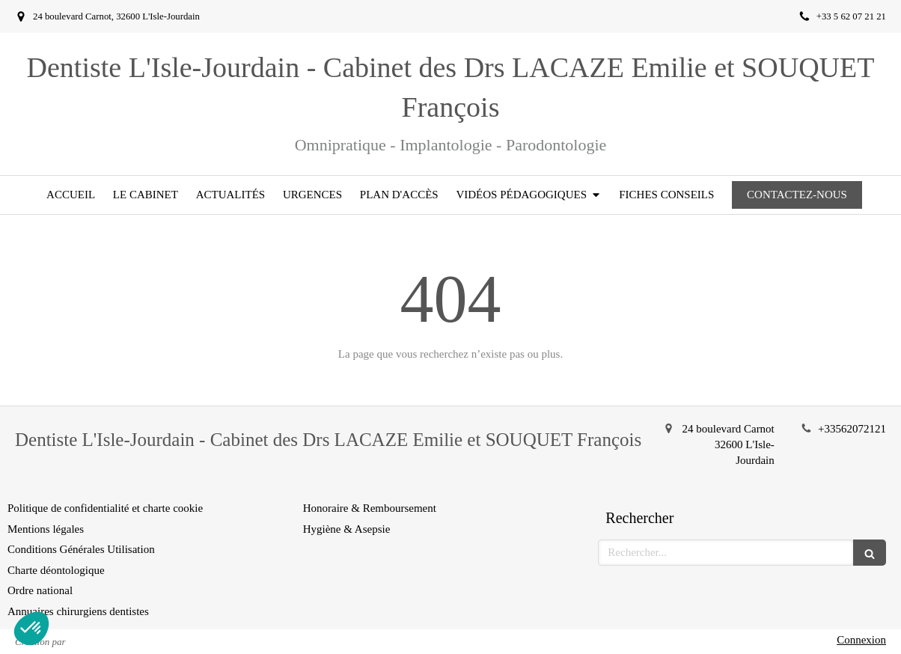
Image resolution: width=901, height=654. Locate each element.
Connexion (861, 640)
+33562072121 (852, 429)
